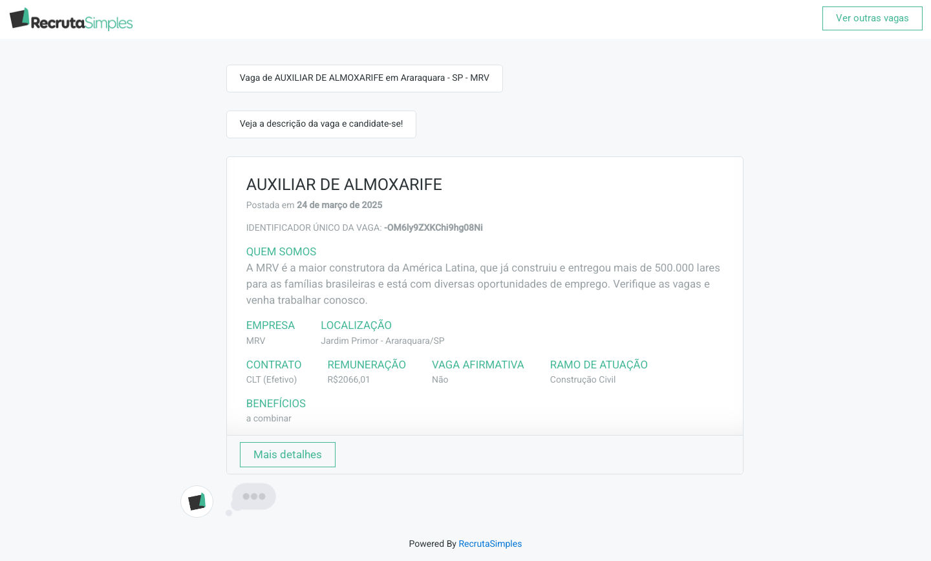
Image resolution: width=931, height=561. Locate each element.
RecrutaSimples (490, 544)
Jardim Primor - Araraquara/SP (382, 341)
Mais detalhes (287, 454)
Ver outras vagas (872, 18)
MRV (256, 341)
